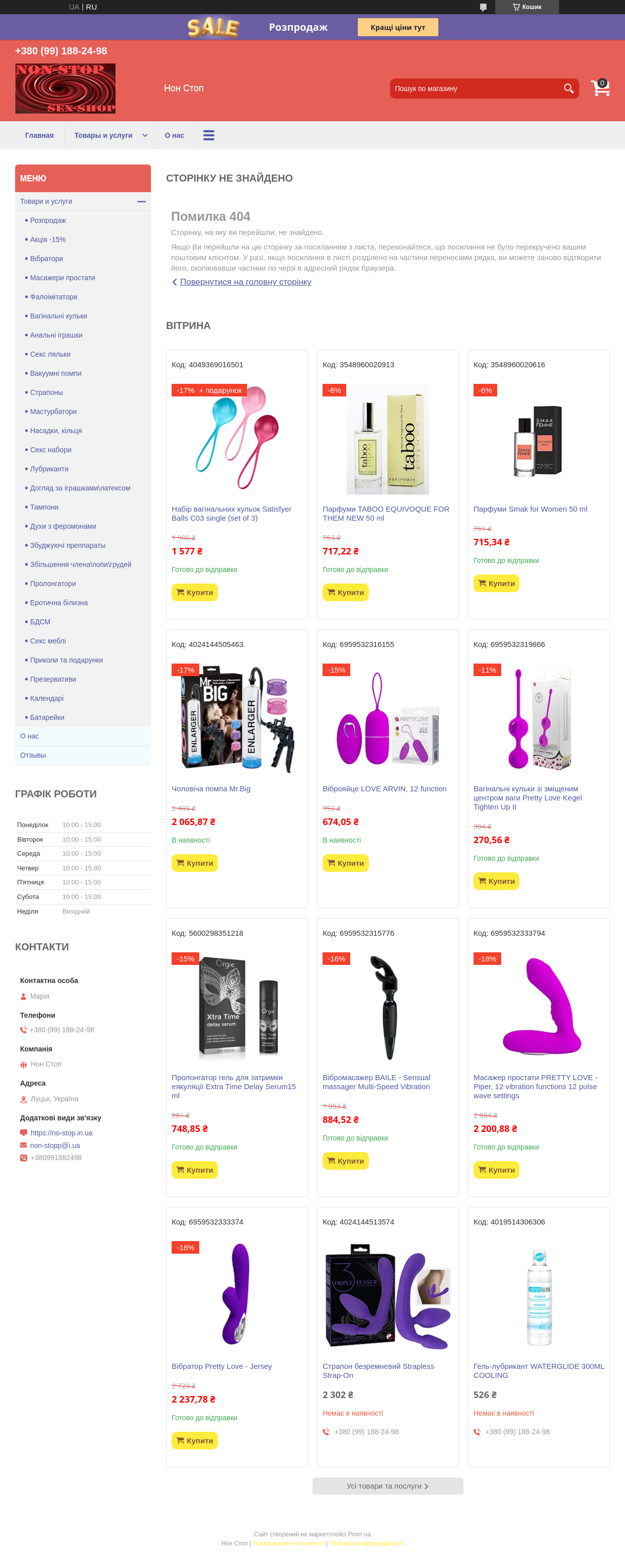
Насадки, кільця (56, 431)
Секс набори (50, 450)
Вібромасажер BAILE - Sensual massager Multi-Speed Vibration (376, 1082)
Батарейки (47, 717)
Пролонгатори (53, 584)
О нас (174, 135)
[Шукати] (569, 88)
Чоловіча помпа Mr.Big (211, 788)
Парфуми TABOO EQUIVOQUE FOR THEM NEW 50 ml (386, 513)
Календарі (46, 698)
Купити (200, 592)
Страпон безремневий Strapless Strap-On (378, 1370)
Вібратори (46, 259)
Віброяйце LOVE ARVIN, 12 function (385, 788)
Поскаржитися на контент (288, 1543)
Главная (39, 135)
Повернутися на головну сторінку (245, 282)
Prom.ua (359, 1534)
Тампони (44, 507)
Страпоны (46, 392)
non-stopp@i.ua (55, 1145)
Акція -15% (48, 239)
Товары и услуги (103, 135)
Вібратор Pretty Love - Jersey (222, 1366)
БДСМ (40, 622)
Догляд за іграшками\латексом (80, 488)
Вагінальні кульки (58, 316)
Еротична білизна (59, 603)
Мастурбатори (53, 411)
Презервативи (53, 679)
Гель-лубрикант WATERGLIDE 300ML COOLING (539, 1370)
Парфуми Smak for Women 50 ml (530, 509)
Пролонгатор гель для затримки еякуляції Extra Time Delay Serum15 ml (234, 1086)
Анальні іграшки (56, 335)
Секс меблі (48, 641)
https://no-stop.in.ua (62, 1133)
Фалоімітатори (53, 297)
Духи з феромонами (63, 526)
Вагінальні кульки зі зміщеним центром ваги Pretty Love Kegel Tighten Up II (528, 797)
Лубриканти (49, 469)
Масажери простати (62, 278)
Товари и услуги (46, 201)
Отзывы (33, 755)
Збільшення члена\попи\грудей (80, 564)
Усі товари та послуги (384, 1486)
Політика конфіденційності (366, 1543)
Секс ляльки (50, 354)
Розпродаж (48, 220)
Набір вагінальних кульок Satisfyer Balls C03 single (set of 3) (231, 513)
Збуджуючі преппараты (68, 545)
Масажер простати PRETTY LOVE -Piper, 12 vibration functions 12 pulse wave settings (535, 1086)
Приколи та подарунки (66, 660)
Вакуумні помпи (56, 373)
